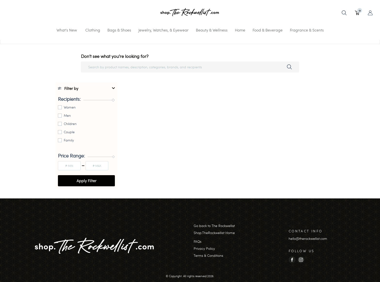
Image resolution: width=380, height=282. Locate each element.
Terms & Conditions (208, 255)
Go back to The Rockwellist (214, 225)
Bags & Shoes (119, 29)
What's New (66, 29)
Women (70, 107)
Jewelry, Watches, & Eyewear (163, 29)
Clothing (92, 29)
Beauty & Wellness (212, 29)
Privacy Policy (204, 248)
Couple (69, 132)
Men (67, 115)
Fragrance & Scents (307, 29)
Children (70, 123)
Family (69, 140)
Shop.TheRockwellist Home (214, 232)
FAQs (197, 241)
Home (240, 29)
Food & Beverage (268, 29)
